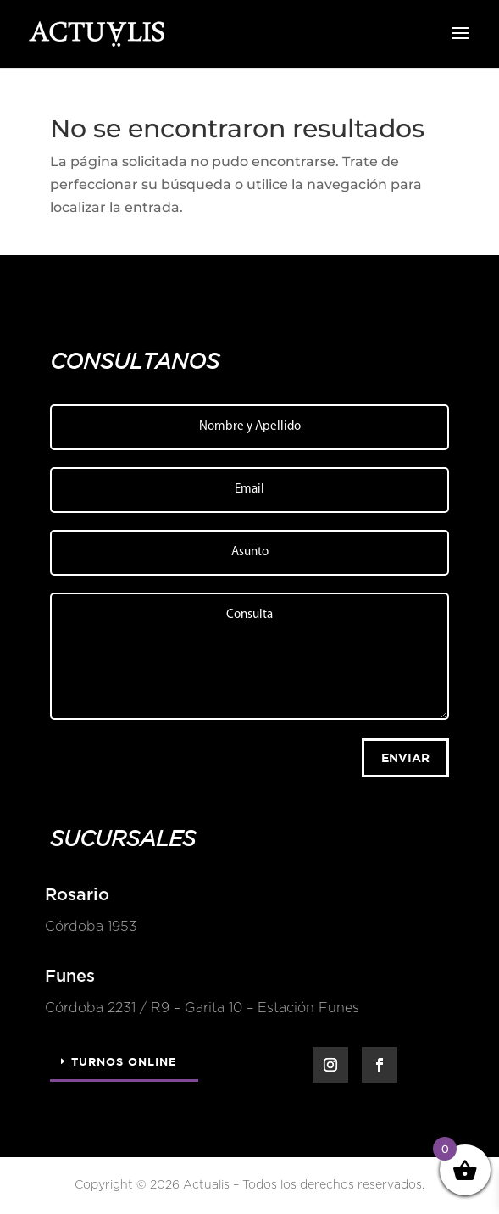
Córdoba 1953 (89, 926)
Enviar (405, 757)
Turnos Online (124, 1061)
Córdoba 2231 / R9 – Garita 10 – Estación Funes (200, 1008)
